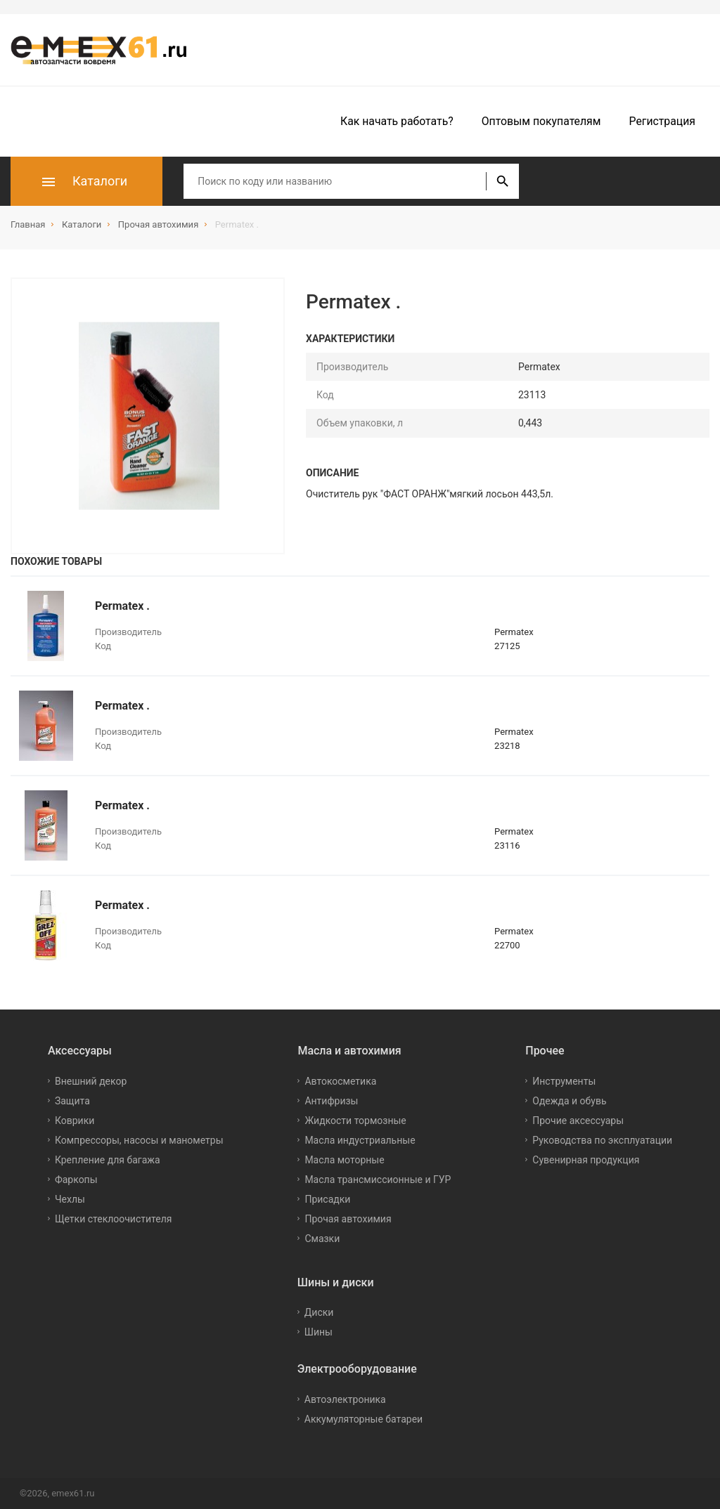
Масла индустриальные (359, 1140)
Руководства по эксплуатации (602, 1140)
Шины (318, 1332)
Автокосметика (340, 1081)
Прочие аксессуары (578, 1120)
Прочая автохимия (347, 1218)
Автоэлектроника (345, 1399)
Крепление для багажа (107, 1159)
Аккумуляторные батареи (363, 1419)
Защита (72, 1100)
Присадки (327, 1199)
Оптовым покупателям (541, 121)
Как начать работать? (397, 121)
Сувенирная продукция (585, 1159)
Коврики (74, 1120)
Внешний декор (91, 1081)
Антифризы (331, 1100)
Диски (319, 1312)
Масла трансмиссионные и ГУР (377, 1179)
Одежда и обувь (569, 1100)
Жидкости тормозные (355, 1120)
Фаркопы (76, 1179)
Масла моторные (344, 1159)
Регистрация (662, 121)
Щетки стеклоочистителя (113, 1218)
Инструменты (564, 1081)
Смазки (322, 1238)
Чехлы (70, 1199)
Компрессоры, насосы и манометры (139, 1140)
